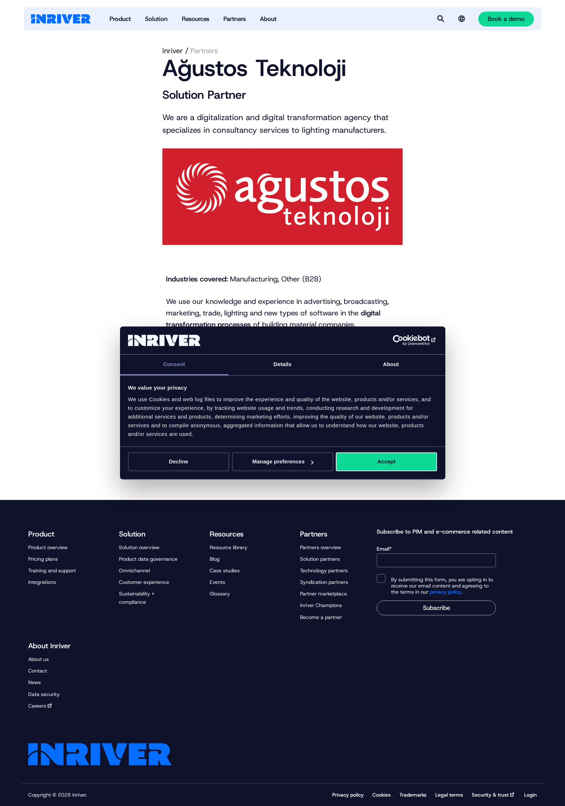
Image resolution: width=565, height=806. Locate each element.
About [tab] (391, 364)
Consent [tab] (174, 364)
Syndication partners (324, 582)
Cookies (381, 795)
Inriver (172, 50)
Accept (386, 462)
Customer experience (144, 582)
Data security (44, 694)
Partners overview (320, 547)
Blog (215, 559)
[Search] (440, 18)
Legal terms (449, 795)
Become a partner (321, 617)
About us (38, 659)
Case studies (225, 570)
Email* (436, 556)
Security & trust (490, 795)
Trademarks (413, 795)
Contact (37, 670)
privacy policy (445, 592)
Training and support (52, 570)
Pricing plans (43, 559)
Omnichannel (134, 570)
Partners (204, 50)
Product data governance (148, 559)
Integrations (42, 582)
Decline (178, 462)
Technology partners (324, 570)
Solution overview (139, 547)
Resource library (228, 547)
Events (217, 582)
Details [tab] (283, 364)
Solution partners (320, 559)
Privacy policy (348, 795)
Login (530, 795)
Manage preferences (282, 462)
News (34, 682)
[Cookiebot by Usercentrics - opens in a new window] (405, 340)
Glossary (220, 593)
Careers (37, 706)
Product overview (48, 547)
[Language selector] (461, 19)
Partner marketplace (323, 593)
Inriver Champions (321, 605)
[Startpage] (61, 19)
